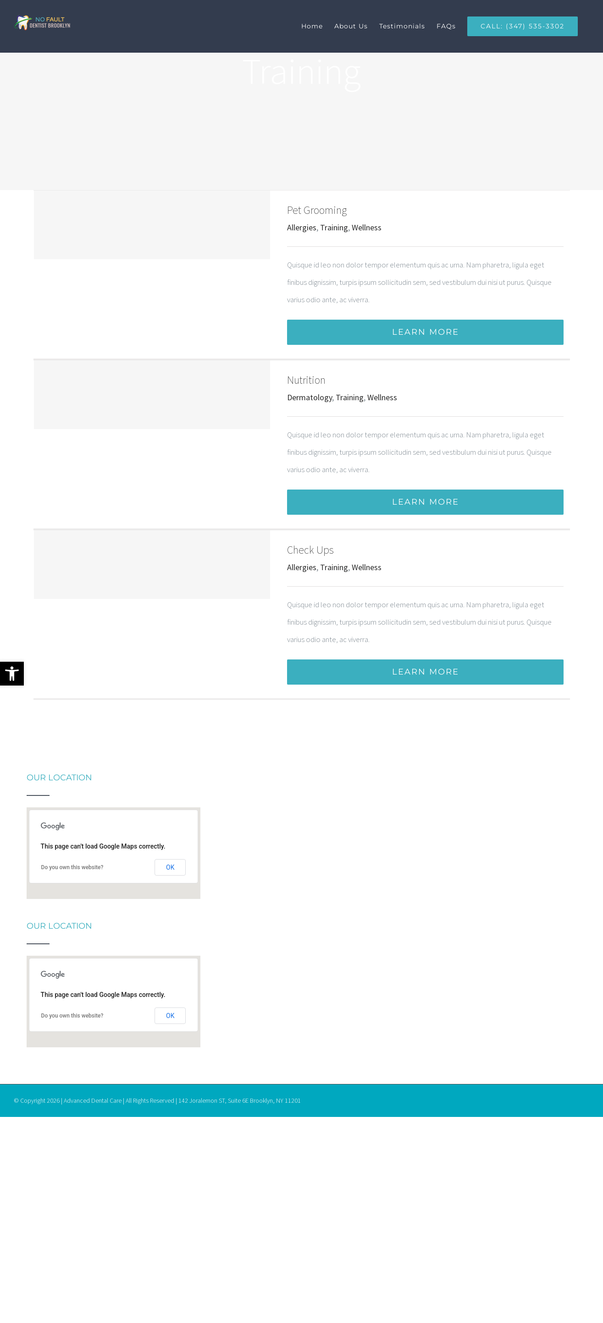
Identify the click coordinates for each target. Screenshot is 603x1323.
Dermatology (309, 397)
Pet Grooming (317, 210)
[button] (12, 674)
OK (170, 867)
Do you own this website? (72, 867)
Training (334, 227)
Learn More (425, 332)
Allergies (301, 227)
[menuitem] (317, 26)
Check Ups (310, 550)
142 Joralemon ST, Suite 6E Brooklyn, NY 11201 (239, 1100)
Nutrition (306, 380)
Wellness (367, 227)
